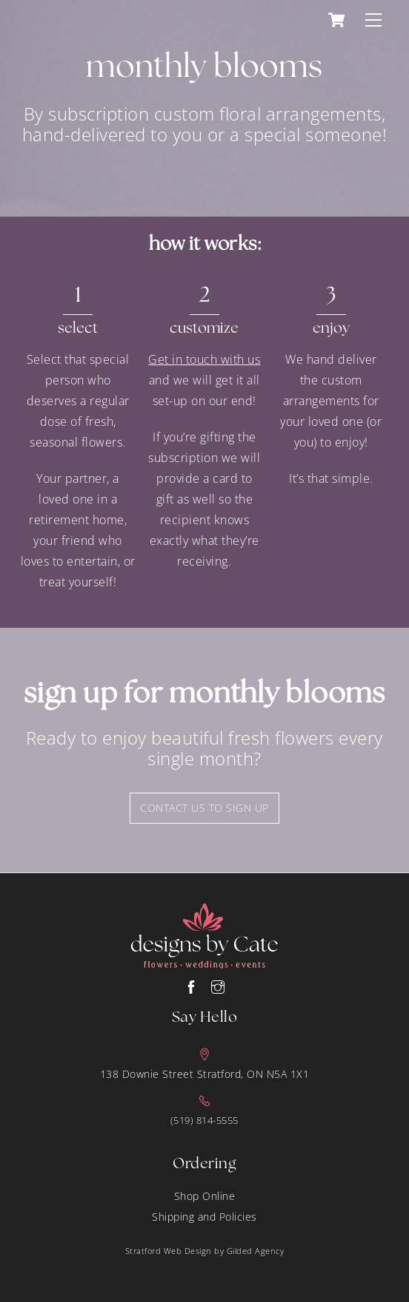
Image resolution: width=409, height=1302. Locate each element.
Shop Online (205, 1196)
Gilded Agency (256, 1250)
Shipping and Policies (204, 1217)
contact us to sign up (204, 808)
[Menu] (373, 20)
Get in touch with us (204, 359)
